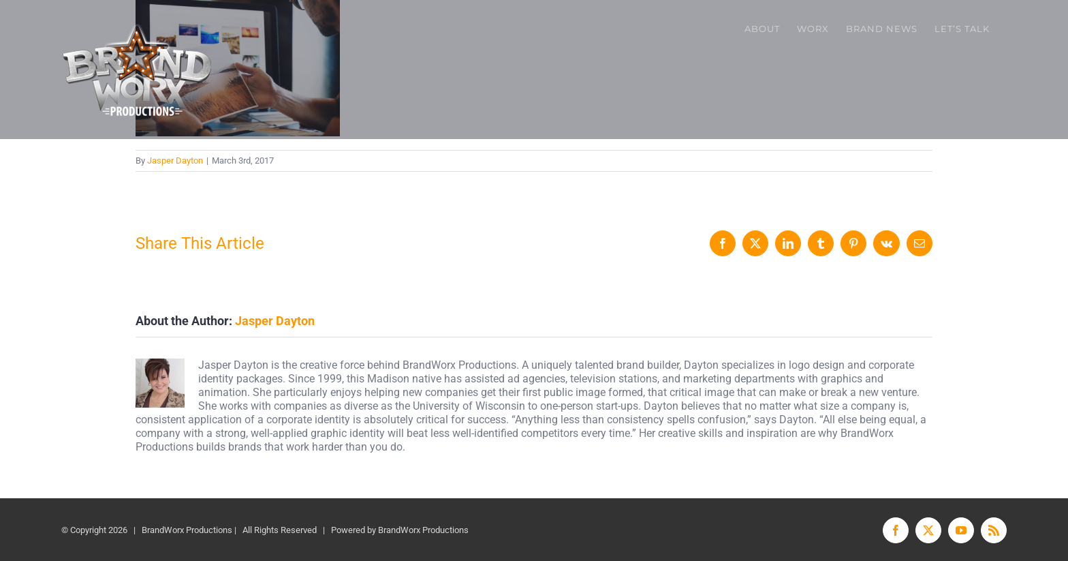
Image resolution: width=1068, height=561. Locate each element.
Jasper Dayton (175, 160)
